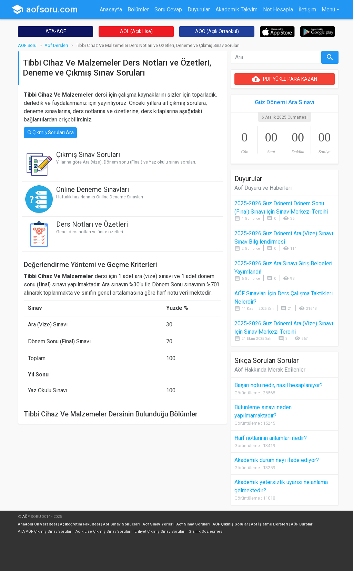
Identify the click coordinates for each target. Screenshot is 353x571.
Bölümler (138, 9)
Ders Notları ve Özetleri (92, 224)
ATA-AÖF (56, 31)
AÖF (26, 516)
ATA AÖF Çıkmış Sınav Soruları (45, 531)
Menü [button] (328, 9)
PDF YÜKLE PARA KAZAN (284, 79)
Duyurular (199, 9)
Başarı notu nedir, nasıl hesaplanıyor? (278, 385)
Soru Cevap (168, 9)
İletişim (307, 9)
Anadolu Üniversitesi (37, 524)
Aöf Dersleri (56, 45)
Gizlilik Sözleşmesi (206, 531)
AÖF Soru (27, 45)
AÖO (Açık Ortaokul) (217, 31)
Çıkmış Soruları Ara (50, 133)
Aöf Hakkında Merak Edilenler (269, 369)
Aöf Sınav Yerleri (158, 524)
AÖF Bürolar (301, 524)
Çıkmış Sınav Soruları (88, 154)
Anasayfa (111, 9)
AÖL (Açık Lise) (136, 31)
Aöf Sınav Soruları (193, 524)
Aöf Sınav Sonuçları (121, 524)
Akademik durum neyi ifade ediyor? (276, 460)
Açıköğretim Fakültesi (80, 524)
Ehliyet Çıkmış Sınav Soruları (159, 531)
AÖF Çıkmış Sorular (230, 524)
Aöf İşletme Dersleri (269, 524)
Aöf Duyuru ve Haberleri (263, 188)
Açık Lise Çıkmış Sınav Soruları (103, 531)
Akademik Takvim (236, 9)
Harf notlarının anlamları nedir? (270, 438)
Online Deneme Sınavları (92, 189)
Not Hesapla (278, 9)
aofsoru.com (44, 9)
